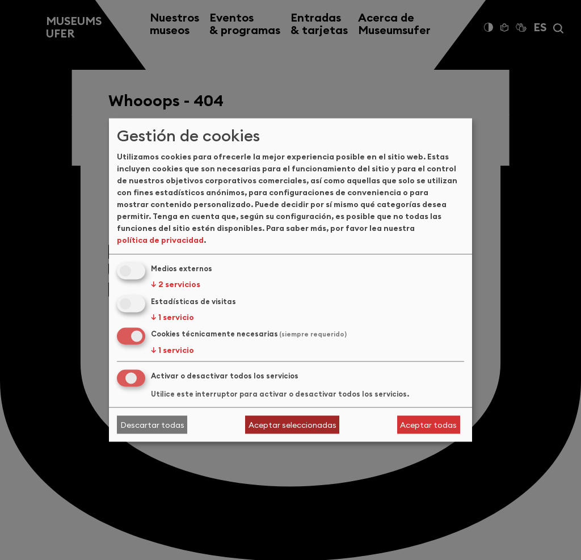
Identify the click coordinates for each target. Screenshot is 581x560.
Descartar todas (152, 424)
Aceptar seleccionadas (292, 424)
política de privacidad (160, 239)
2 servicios (175, 283)
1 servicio (172, 316)
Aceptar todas (428, 424)
